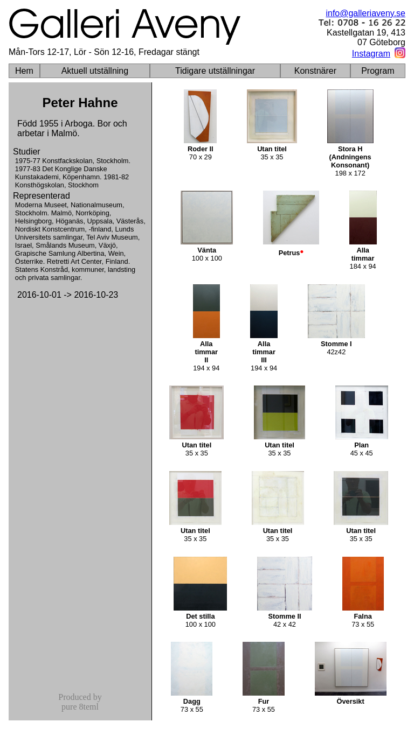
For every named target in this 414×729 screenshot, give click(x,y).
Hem (24, 70)
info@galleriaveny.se (365, 13)
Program (377, 70)
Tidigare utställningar (215, 70)
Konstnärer (315, 70)
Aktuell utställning (95, 70)
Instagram (371, 53)
